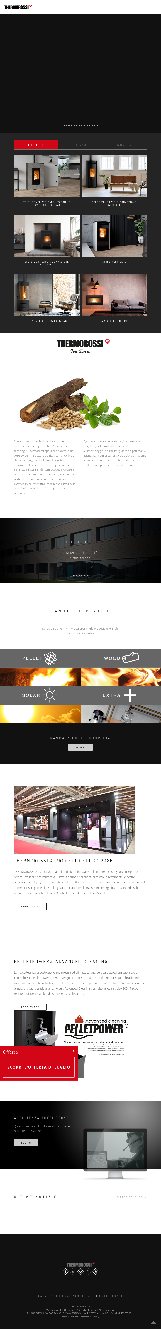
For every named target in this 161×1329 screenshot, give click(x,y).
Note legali (111, 1296)
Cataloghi (48, 1296)
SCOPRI (80, 747)
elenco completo (132, 1197)
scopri (26, 1142)
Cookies (75, 1316)
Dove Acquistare (78, 1296)
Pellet (36, 144)
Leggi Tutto (30, 906)
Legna (80, 144)
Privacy (65, 1316)
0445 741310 (36, 1313)
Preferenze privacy (90, 1316)
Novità (124, 144)
